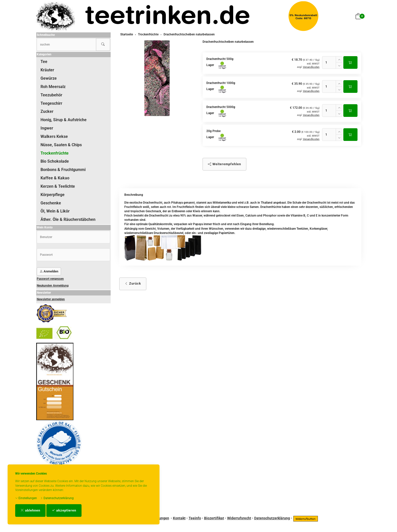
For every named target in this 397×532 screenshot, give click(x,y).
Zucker (47, 111)
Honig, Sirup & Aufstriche (64, 119)
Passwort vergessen (50, 279)
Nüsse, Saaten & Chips (61, 144)
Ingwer (47, 128)
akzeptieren (64, 510)
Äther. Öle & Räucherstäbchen (68, 219)
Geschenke (51, 203)
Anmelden (48, 271)
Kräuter (47, 70)
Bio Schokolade (55, 161)
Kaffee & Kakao (55, 178)
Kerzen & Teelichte (58, 186)
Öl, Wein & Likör (55, 211)
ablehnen (30, 510)
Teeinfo (195, 518)
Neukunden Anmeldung (53, 285)
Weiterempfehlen (224, 164)
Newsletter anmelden (51, 299)
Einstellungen (26, 498)
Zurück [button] (133, 283)
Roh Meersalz (53, 86)
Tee (44, 61)
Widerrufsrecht (239, 518)
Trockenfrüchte (55, 153)
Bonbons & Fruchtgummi (63, 169)
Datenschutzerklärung (57, 498)
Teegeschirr (51, 103)
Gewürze (49, 78)
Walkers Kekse (54, 136)
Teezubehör (51, 95)
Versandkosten (311, 67)
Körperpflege (53, 194)
